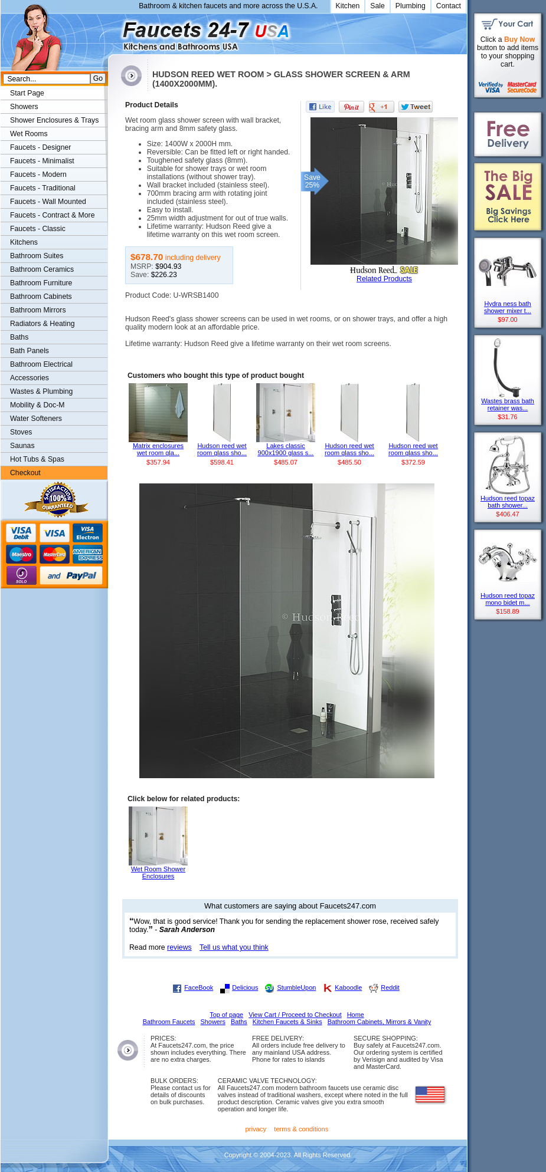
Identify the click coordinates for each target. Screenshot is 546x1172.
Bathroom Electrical (41, 364)
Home (355, 1014)
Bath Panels (29, 351)
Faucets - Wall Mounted (48, 201)
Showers (24, 107)
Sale (377, 6)
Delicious (245, 987)
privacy (256, 1129)
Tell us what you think (234, 947)
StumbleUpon (296, 987)
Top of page (226, 1014)
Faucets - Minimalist (42, 161)
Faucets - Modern (38, 174)
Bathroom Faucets (169, 1021)
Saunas (22, 446)
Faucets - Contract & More (52, 215)
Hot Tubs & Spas (37, 459)
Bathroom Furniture (41, 283)
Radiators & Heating (42, 324)
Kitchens (24, 242)
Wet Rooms (29, 134)
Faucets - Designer (40, 147)
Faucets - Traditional (43, 188)
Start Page (27, 93)
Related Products (384, 279)
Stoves (21, 432)
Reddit (390, 987)
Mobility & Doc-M (37, 405)
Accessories (29, 378)
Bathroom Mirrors (38, 310)
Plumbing (410, 6)
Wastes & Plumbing (41, 391)
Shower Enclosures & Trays (54, 120)
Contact (448, 6)
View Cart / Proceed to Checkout (295, 1014)
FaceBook (198, 987)
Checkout (25, 473)
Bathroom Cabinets (41, 296)
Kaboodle (348, 987)
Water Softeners (36, 418)
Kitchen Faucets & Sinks (287, 1021)
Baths (19, 337)
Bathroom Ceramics (42, 269)
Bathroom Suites (36, 256)
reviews (179, 947)
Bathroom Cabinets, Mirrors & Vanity (379, 1021)
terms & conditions (301, 1129)
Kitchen (348, 6)
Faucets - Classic (38, 229)
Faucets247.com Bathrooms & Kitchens (114, 31)
